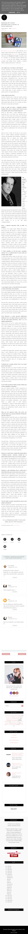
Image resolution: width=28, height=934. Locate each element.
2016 (8, 897)
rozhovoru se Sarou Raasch (9, 50)
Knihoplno (14, 28)
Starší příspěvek (22, 654)
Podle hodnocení (14, 742)
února (8, 892)
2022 (8, 868)
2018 (8, 874)
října (8, 879)
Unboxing (15, 724)
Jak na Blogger (16, 716)
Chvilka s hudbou (17, 715)
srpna (8, 882)
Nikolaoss (10, 617)
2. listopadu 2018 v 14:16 (12, 586)
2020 (8, 871)
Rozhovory (3, 30)
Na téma (16, 721)
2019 (8, 872)
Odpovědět (15, 577)
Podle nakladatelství (14, 740)
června (8, 885)
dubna (8, 889)
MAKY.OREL (18, 840)
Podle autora (14, 737)
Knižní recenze (11, 720)
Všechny (14, 735)
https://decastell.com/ (16, 525)
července (9, 884)
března (8, 890)
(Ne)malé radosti (8, 715)
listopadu (9, 877)
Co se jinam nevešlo (8, 716)
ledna (8, 893)
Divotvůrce (3, 59)
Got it (18, 12)
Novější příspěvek (6, 654)
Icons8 (17, 842)
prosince (9, 876)
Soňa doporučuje (15, 723)
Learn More (12, 12)
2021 (8, 869)
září (8, 881)
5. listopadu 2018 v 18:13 (12, 618)
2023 (8, 866)
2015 (8, 898)
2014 (8, 900)
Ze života (21, 724)
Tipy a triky (8, 724)
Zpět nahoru (14, 932)
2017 (8, 895)
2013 (8, 902)
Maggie (9, 585)
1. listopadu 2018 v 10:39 (12, 567)
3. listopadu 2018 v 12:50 (12, 600)
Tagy (22, 723)
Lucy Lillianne (11, 565)
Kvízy (12, 721)
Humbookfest (15, 54)
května (8, 887)
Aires (9, 599)
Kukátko (7, 721)
